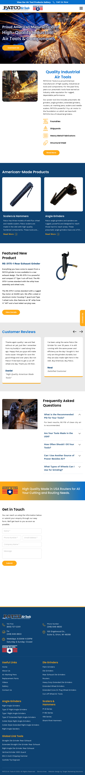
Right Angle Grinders (11, 706)
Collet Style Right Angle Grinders (16, 721)
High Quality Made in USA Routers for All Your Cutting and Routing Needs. (51, 491)
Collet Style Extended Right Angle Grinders (20, 725)
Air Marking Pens (9, 675)
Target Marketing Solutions (73, 771)
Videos (5, 682)
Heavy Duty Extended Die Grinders (57, 682)
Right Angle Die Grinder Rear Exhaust (18, 748)
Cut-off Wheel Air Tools (53, 694)
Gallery (5, 686)
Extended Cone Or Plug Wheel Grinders (59, 690)
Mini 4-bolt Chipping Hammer (15, 756)
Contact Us (82, 318)
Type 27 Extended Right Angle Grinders (19, 717)
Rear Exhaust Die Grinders (54, 675)
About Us (6, 671)
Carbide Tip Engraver (11, 760)
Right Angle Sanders (10, 729)
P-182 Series (48, 713)
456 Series (47, 717)
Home (4, 667)
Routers (46, 678)
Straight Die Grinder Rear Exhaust (16, 741)
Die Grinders (48, 671)
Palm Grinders (49, 667)
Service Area (42, 771)
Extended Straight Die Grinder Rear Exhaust (21, 744)
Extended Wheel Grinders (53, 686)
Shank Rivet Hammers (52, 720)
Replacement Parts (10, 678)
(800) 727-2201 (14, 627)
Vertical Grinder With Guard (14, 752)
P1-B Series (47, 709)
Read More (61, 152)
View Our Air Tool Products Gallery (34, 2)
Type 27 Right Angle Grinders (14, 709)
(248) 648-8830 (54, 627)
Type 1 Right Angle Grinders (14, 713)
